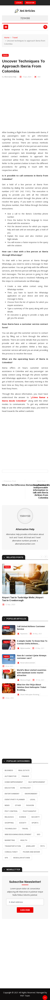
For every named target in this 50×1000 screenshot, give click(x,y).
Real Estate (23, 770)
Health (23, 840)
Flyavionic (24, 634)
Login (18, 2)
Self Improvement (36, 782)
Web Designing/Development (18, 834)
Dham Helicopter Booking (29, 694)
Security (35, 817)
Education (10, 788)
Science (22, 817)
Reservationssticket (27, 663)
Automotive (10, 776)
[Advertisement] (25, 106)
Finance (25, 776)
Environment (31, 793)
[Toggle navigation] (5, 27)
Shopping (9, 823)
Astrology (25, 788)
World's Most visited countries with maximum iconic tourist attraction (31, 672)
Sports (35, 823)
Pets (42, 846)
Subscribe (25, 910)
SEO (38, 834)
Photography (29, 811)
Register (30, 2)
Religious (9, 817)
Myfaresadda (25, 648)
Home (6, 37)
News (7, 805)
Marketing (10, 840)
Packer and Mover (31, 852)
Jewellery (30, 846)
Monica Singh (25, 680)
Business (9, 770)
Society (22, 823)
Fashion (30, 805)
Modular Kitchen (21, 857)
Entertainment (12, 793)
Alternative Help (10, 77)
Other (18, 805)
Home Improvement (14, 782)
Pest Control (11, 811)
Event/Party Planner (15, 799)
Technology (11, 828)
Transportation (13, 846)
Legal (32, 799)
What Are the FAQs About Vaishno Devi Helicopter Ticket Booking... (31, 687)
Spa (6, 857)
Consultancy (11, 852)
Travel (15, 37)
